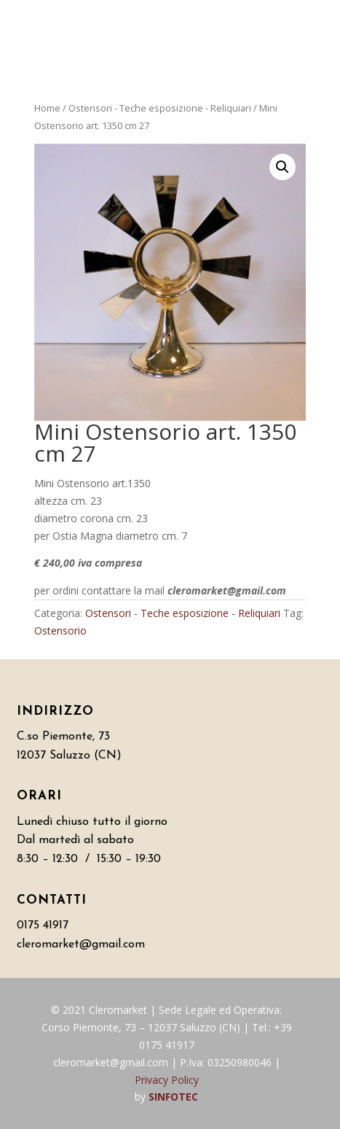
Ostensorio (60, 630)
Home (47, 108)
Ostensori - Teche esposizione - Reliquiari (159, 108)
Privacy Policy (167, 1080)
